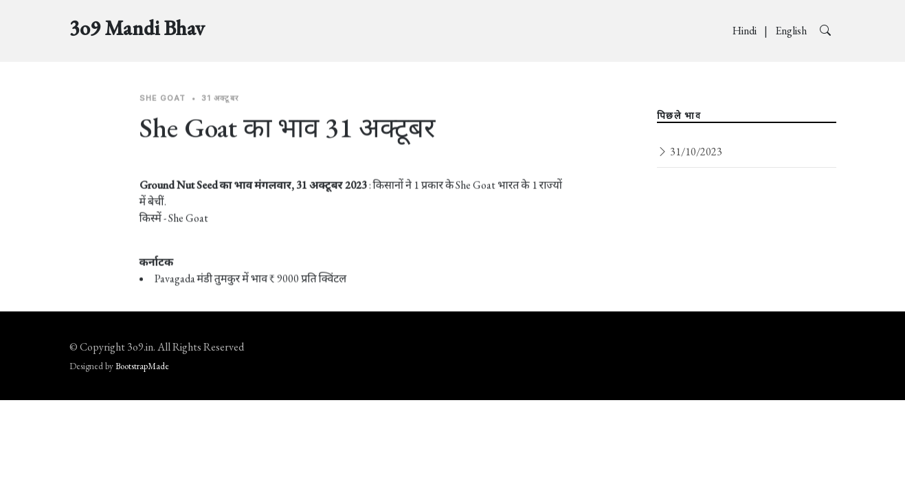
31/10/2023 (689, 151)
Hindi (746, 30)
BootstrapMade (142, 366)
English (792, 30)
